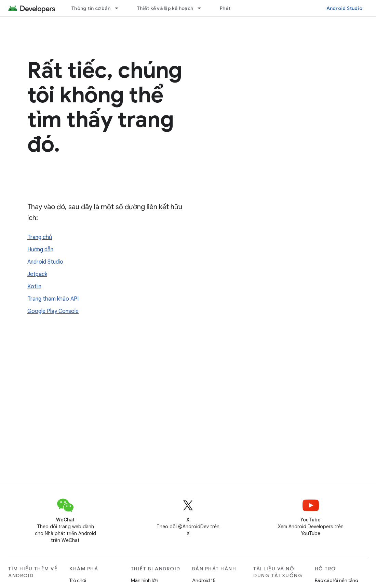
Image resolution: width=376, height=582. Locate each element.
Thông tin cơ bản (90, 8)
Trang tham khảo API (53, 298)
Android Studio (344, 8)
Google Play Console (53, 311)
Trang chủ (39, 237)
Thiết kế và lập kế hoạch (165, 8)
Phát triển (231, 8)
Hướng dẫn (40, 249)
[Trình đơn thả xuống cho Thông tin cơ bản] (119, 8)
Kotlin (34, 286)
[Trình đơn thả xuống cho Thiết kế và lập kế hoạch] (202, 8)
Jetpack (37, 274)
